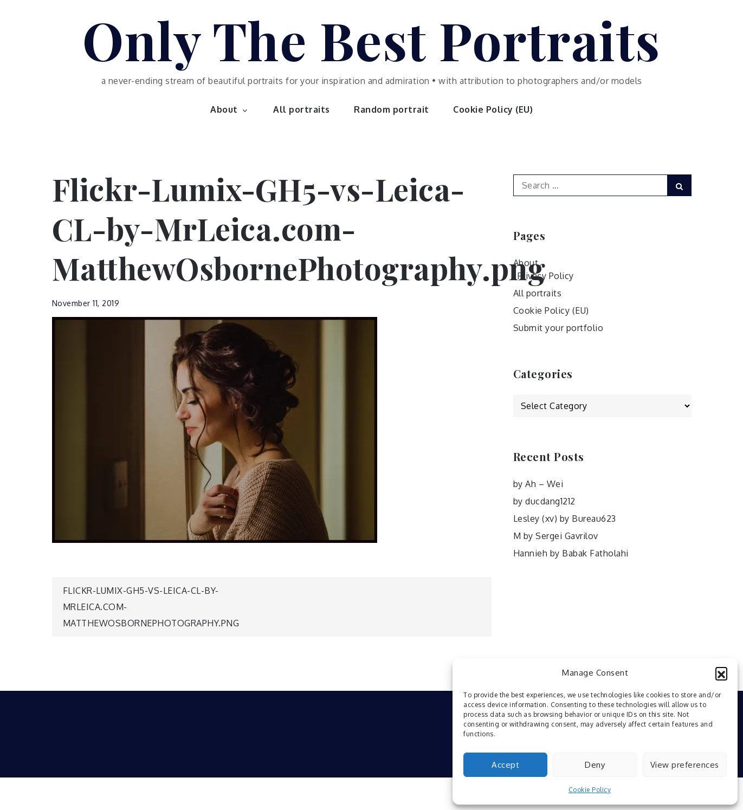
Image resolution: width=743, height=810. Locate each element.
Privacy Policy (546, 275)
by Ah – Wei (538, 483)
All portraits (301, 109)
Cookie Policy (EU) (493, 109)
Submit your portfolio (558, 327)
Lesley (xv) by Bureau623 (564, 518)
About (229, 109)
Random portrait (391, 109)
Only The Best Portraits (371, 39)
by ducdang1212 (544, 501)
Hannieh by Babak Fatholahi (571, 553)
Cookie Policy (589, 790)
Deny (595, 765)
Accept (505, 765)
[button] (721, 673)
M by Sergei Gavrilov (555, 535)
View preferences (684, 765)
